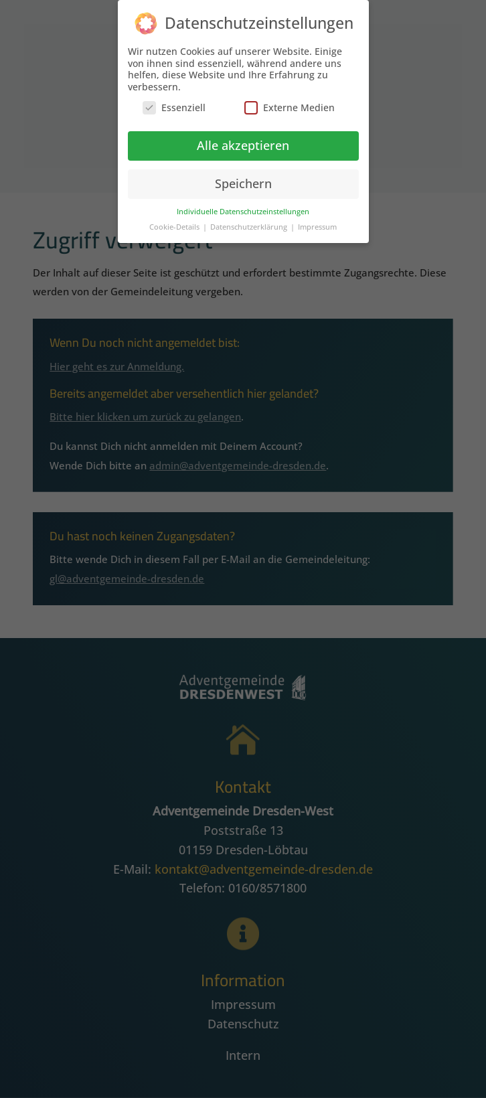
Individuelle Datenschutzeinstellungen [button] (243, 207)
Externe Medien (289, 103)
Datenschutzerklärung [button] (249, 223)
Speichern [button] (243, 179)
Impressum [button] (317, 223)
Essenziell (174, 103)
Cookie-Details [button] (175, 223)
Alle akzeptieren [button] (243, 141)
